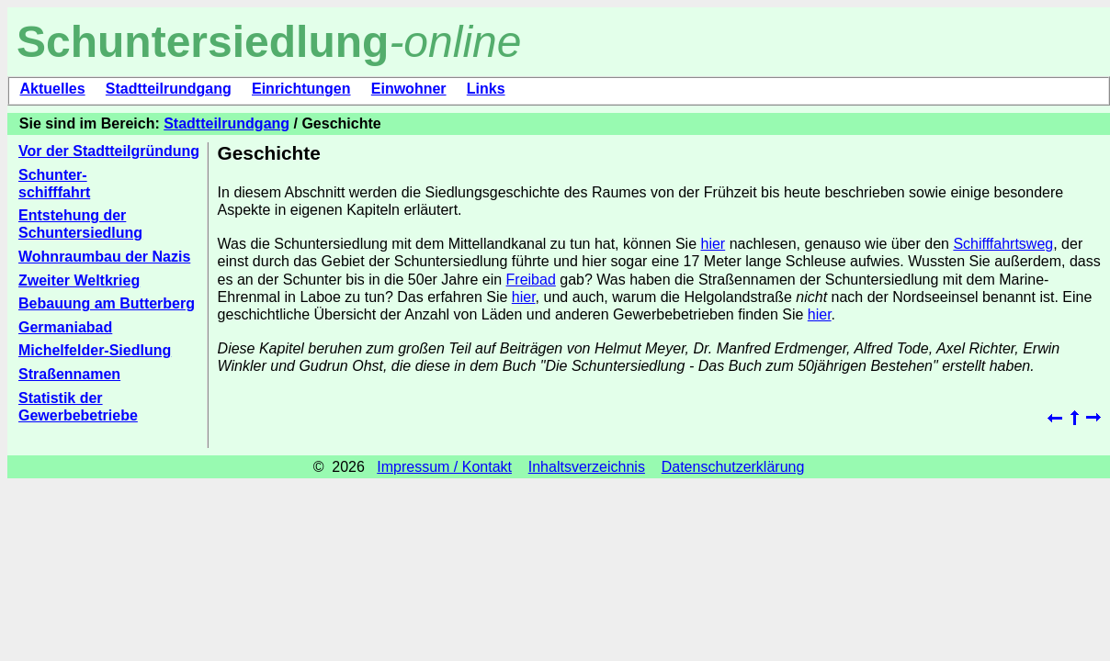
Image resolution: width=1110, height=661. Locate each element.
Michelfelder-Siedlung (94, 350)
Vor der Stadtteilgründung (108, 151)
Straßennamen (69, 374)
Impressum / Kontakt (444, 467)
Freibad (531, 279)
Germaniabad (65, 327)
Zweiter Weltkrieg (79, 280)
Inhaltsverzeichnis (586, 467)
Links (486, 88)
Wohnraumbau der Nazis (104, 256)
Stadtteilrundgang (169, 88)
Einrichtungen (301, 88)
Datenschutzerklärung (733, 467)
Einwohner (409, 88)
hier (713, 244)
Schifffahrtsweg (1003, 244)
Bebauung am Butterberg (106, 303)
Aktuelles (52, 88)
